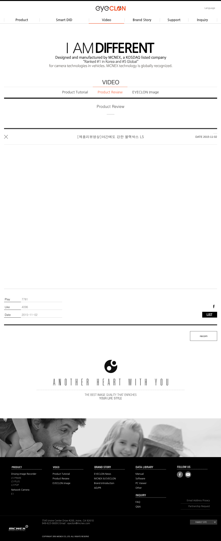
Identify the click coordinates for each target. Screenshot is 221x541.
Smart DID (64, 20)
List (6, 137)
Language (210, 8)
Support (174, 20)
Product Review (110, 92)
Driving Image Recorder (23, 474)
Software (140, 478)
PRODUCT (26, 467)
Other (138, 488)
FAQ (137, 502)
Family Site (203, 522)
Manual (139, 474)
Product (21, 20)
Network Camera (20, 490)
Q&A (138, 507)
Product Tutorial (75, 92)
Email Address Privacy (198, 500)
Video (106, 20)
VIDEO (68, 467)
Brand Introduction (104, 483)
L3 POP (15, 485)
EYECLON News (102, 474)
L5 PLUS (15, 481)
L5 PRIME (16, 478)
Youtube (188, 474)
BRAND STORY (109, 467)
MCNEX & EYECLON (105, 478)
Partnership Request (199, 506)
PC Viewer (140, 483)
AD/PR (97, 488)
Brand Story (142, 20)
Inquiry (202, 20)
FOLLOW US (192, 467)
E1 (12, 494)
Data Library (150, 467)
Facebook (213, 306)
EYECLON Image (145, 92)
